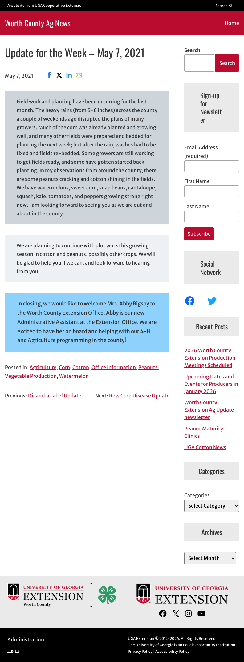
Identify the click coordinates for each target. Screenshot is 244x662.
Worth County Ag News (38, 23)
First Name (197, 181)
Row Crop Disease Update (139, 396)
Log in (13, 650)
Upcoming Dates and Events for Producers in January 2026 (211, 383)
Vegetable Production (31, 376)
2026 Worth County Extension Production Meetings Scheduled (209, 357)
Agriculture (43, 367)
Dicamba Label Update (54, 396)
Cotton (80, 367)
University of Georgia (154, 645)
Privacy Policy (140, 651)
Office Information (114, 367)
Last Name (196, 206)
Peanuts (148, 367)
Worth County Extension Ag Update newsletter (209, 409)
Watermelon (74, 376)
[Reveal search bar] (224, 5)
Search (192, 50)
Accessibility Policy (172, 651)
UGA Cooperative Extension (59, 5)
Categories (197, 495)
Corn (64, 367)
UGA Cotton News (205, 447)
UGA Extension (141, 638)
